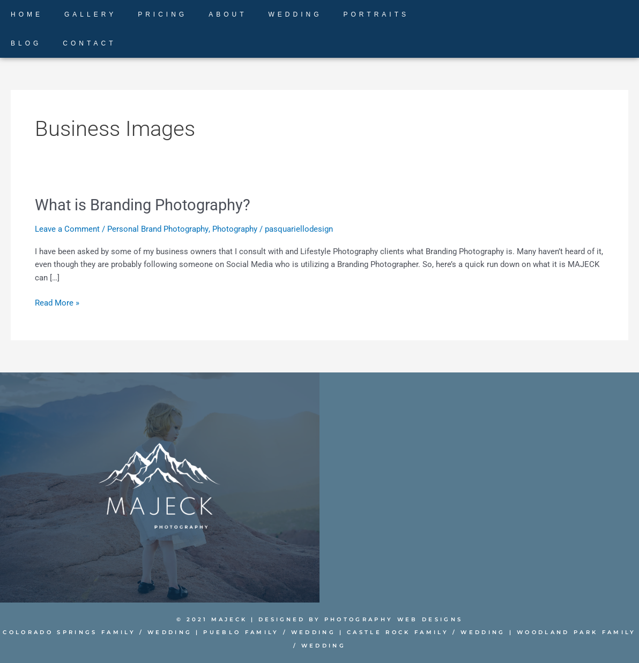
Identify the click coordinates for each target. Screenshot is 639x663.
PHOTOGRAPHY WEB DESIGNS (393, 619)
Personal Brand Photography (157, 228)
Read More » (57, 302)
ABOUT (228, 14)
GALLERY (90, 14)
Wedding (169, 632)
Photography (234, 228)
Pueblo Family (239, 632)
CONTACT (89, 43)
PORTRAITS (376, 14)
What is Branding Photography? (146, 204)
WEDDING (295, 14)
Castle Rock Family (392, 632)
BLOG (26, 43)
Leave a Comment (67, 228)
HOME (27, 14)
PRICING (162, 14)
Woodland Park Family (563, 632)
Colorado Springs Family (72, 632)
